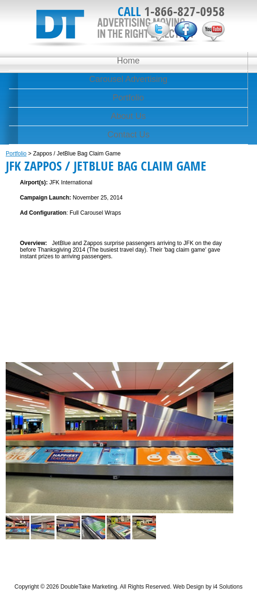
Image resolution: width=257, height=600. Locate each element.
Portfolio (128, 97)
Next (224, 431)
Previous (15, 431)
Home (128, 60)
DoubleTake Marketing (113, 28)
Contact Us (128, 134)
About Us (128, 116)
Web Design (188, 586)
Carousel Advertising (128, 79)
